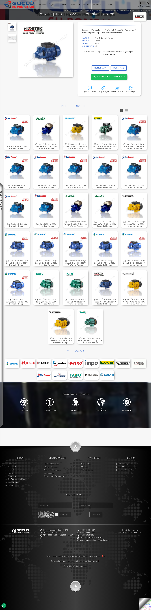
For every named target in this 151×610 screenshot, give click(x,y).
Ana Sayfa (12, 464)
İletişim (11, 485)
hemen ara (100, 68)
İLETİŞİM (109, 4)
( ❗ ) (103, 556)
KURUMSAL (86, 4)
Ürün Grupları (14, 470)
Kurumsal (12, 467)
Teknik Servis (86, 470)
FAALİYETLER (98, 4)
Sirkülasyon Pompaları (54, 476)
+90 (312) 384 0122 (87, 533)
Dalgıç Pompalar (51, 467)
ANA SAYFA (42, 4)
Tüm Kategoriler (52, 464)
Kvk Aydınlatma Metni (17, 479)
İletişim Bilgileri (125, 464)
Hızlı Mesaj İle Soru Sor (127, 467)
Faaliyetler (12, 476)
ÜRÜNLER (64, 4)
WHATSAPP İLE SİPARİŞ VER (109, 77)
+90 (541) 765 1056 (87, 535)
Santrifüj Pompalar (52, 470)
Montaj (84, 467)
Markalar (11, 473)
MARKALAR (75, 4)
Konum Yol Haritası (126, 470)
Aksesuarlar (49, 473)
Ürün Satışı (86, 464)
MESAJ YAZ (118, 68)
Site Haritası (13, 482)
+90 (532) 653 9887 (87, 530)
